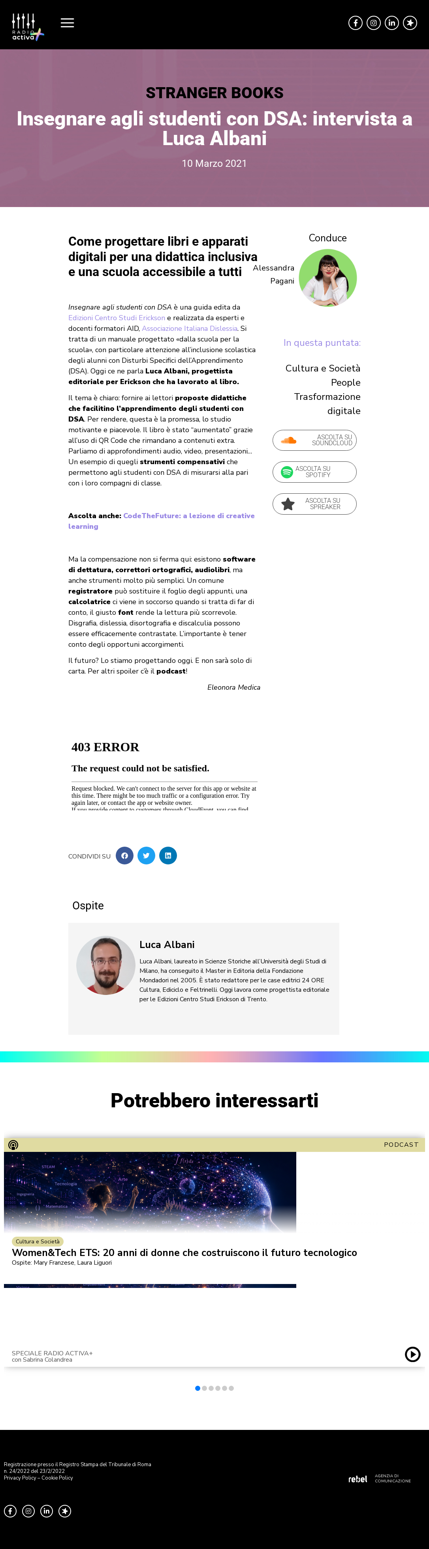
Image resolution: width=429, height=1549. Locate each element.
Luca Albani (167, 945)
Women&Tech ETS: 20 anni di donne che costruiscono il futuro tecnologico (184, 1253)
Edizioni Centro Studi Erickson (116, 318)
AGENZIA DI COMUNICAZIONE (393, 1478)
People (346, 382)
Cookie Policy (57, 1478)
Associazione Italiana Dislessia (189, 328)
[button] (125, 855)
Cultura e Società (323, 368)
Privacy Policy (20, 1478)
